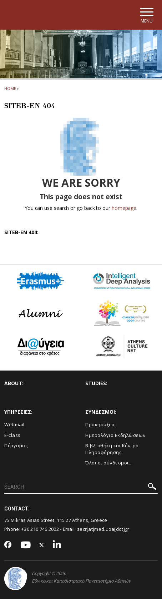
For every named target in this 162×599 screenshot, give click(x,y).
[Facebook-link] (8, 545)
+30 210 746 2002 (40, 529)
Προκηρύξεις (100, 424)
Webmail (14, 424)
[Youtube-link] (25, 545)
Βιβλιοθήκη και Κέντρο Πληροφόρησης (112, 448)
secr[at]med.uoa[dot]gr (103, 529)
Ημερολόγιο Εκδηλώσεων (115, 435)
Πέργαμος (15, 445)
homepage (124, 208)
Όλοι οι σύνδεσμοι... (108, 462)
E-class (12, 435)
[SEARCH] (81, 487)
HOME (10, 88)
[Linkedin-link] (57, 545)
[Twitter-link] (41, 545)
